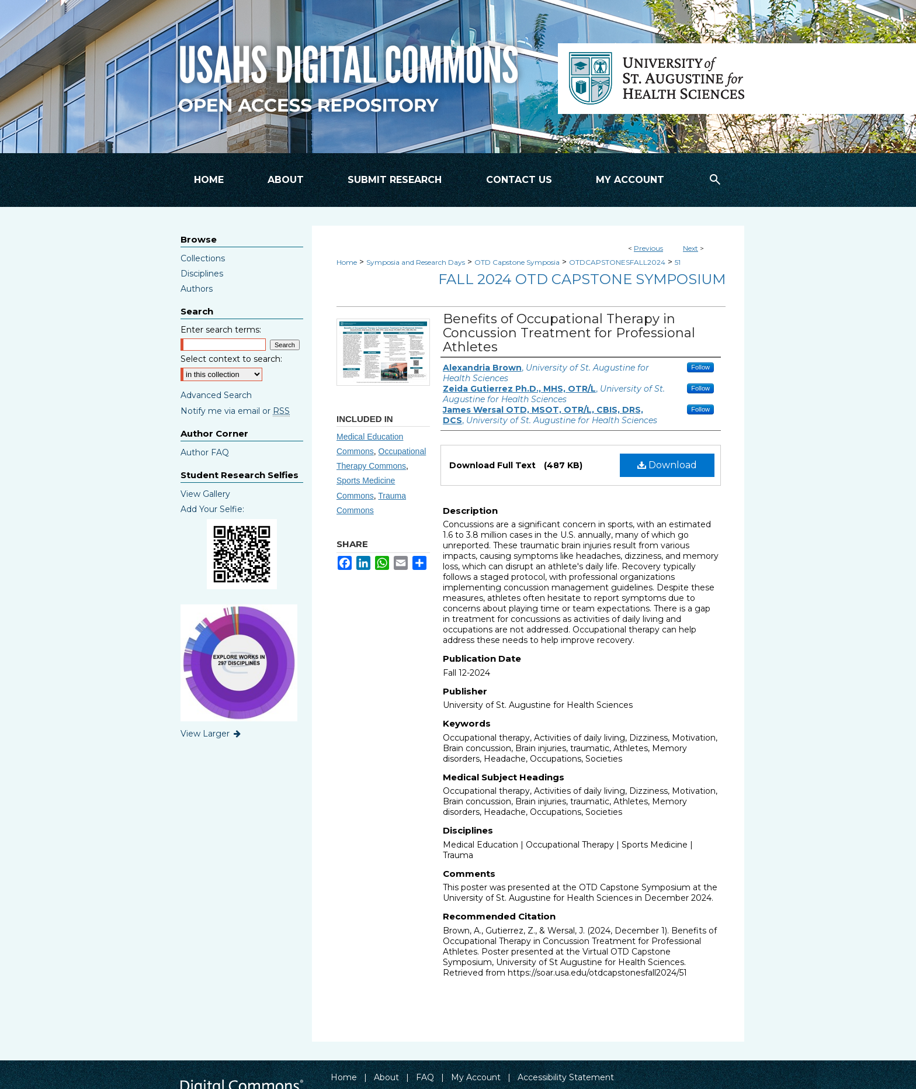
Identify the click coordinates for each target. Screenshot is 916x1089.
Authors (197, 289)
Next (690, 248)
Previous (648, 248)
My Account (476, 1077)
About (386, 1077)
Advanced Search (216, 395)
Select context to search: (231, 359)
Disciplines (202, 273)
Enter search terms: (221, 329)
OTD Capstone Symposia (517, 262)
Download (667, 465)
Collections (203, 258)
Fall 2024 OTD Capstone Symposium (582, 279)
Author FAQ (205, 452)
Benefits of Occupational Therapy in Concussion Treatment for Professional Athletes (569, 333)
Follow (700, 367)
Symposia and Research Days (415, 262)
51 (678, 262)
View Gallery (205, 494)
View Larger (211, 733)
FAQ (425, 1077)
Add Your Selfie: (212, 509)
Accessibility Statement (566, 1077)
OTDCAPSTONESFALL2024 (617, 262)
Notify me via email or (235, 411)
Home (346, 262)
